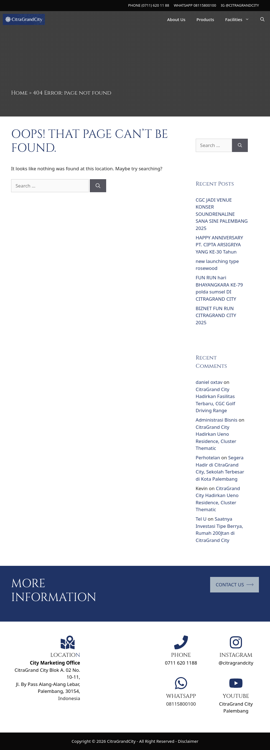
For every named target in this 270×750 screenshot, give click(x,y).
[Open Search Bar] (262, 19)
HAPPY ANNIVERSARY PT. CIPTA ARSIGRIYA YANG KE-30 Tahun (219, 244)
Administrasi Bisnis (217, 420)
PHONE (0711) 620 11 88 (148, 5)
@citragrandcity (235, 663)
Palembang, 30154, (59, 691)
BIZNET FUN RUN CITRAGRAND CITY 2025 (216, 315)
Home (19, 93)
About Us (176, 19)
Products (205, 19)
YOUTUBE (236, 696)
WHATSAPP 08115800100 (195, 5)
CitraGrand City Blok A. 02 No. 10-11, (47, 670)
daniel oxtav (209, 382)
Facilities (240, 19)
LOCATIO (62, 655)
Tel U (201, 519)
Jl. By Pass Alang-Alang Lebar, (48, 684)
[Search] (98, 185)
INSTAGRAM (236, 655)
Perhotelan (208, 457)
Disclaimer (188, 741)
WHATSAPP (181, 696)
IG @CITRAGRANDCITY (240, 5)
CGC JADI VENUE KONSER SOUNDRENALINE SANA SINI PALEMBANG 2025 (222, 214)
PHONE (181, 655)
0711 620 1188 (181, 663)
